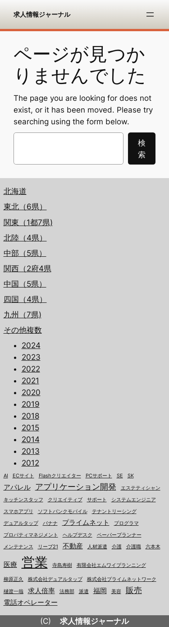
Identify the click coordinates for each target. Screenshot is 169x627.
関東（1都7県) (28, 222)
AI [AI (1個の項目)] (6, 476)
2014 (31, 439)
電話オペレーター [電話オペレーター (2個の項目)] (31, 603)
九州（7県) (22, 314)
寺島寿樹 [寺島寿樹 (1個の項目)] (62, 565)
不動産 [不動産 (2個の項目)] (73, 546)
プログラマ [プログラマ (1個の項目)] (126, 523)
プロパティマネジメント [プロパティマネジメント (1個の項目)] (31, 535)
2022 (31, 368)
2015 (30, 427)
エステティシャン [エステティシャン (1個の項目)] (140, 488)
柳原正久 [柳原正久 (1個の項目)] (13, 579)
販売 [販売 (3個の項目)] (134, 590)
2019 (31, 404)
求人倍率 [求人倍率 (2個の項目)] (41, 591)
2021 (30, 380)
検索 (142, 148)
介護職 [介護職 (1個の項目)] (133, 547)
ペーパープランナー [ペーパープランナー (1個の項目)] (119, 535)
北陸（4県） (25, 237)
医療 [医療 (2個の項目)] (10, 565)
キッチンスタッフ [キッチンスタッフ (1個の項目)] (23, 500)
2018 (30, 415)
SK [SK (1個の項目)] (131, 476)
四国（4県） (25, 299)
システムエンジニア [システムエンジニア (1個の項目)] (133, 500)
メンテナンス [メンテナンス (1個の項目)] (18, 547)
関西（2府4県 (27, 268)
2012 (30, 462)
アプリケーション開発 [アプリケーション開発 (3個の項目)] (75, 486)
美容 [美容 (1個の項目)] (116, 591)
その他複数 (23, 330)
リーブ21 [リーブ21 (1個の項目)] (48, 547)
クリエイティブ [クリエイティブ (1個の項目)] (65, 500)
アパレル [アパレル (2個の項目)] (17, 487)
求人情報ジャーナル (42, 14)
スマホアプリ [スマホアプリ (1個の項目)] (18, 511)
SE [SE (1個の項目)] (120, 476)
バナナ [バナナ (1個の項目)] (50, 523)
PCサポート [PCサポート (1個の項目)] (99, 476)
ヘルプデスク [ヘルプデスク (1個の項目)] (77, 535)
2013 (31, 451)
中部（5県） (25, 253)
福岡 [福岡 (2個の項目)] (100, 591)
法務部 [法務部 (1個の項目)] (66, 591)
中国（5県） (25, 283)
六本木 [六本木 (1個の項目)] (153, 547)
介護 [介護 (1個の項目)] (117, 547)
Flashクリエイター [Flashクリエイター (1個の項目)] (60, 476)
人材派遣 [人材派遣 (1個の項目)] (97, 547)
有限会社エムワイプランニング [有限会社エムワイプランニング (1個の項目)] (111, 565)
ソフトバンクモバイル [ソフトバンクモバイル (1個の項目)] (62, 511)
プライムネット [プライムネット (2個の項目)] (86, 523)
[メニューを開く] (150, 14)
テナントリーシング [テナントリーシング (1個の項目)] (114, 511)
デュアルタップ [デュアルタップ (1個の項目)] (21, 523)
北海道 (15, 191)
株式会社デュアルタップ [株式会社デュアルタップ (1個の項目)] (55, 579)
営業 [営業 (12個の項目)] (35, 562)
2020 (31, 392)
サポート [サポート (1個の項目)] (97, 500)
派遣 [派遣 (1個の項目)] (84, 591)
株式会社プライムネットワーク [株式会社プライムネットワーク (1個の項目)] (121, 579)
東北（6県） (25, 206)
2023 (31, 357)
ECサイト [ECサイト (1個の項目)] (23, 476)
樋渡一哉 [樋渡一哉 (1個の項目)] (13, 591)
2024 (31, 345)
